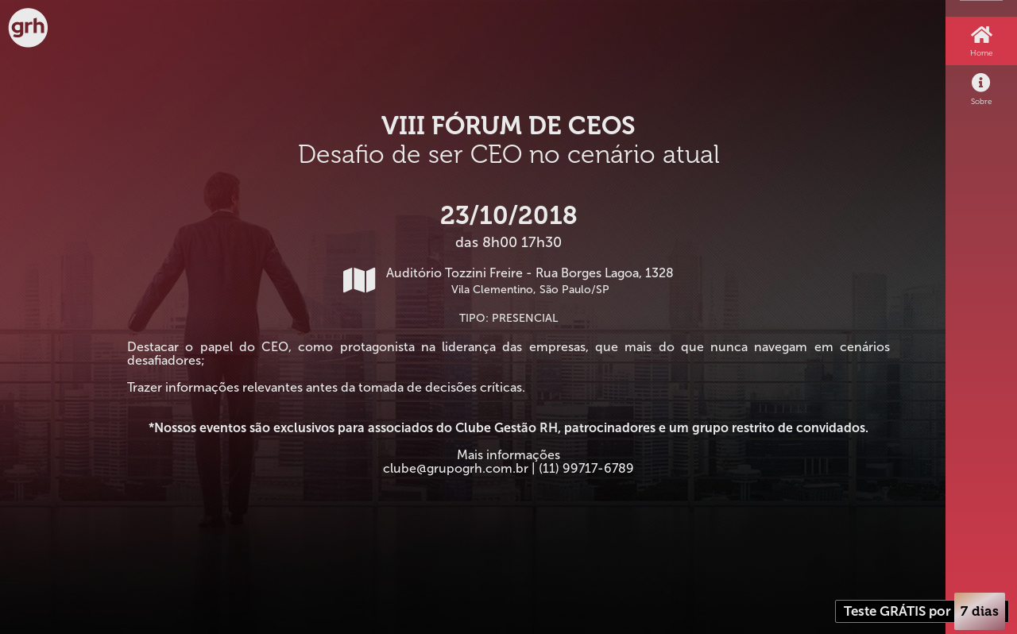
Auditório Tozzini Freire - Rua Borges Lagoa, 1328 (508, 281)
